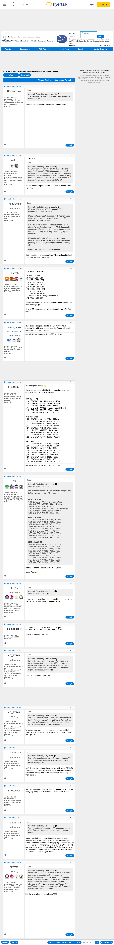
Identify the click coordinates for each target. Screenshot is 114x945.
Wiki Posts (44, 49)
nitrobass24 (13, 386)
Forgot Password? (105, 45)
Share (14, 942)
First (51, 942)
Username (72, 33)
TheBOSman (14, 203)
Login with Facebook (61, 39)
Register (72, 45)
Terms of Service (100, 72)
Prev (58, 942)
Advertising (96, 70)
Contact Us (82, 70)
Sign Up (104, 4)
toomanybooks (14, 327)
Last (78, 942)
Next (71, 942)
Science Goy (14, 91)
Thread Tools (44, 80)
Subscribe (25, 75)
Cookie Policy (105, 70)
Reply (11, 75)
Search (81, 49)
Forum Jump (106, 942)
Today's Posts (63, 49)
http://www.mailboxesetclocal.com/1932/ (41, 894)
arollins (14, 160)
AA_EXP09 (14, 655)
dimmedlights (14, 628)
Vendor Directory (100, 49)
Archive (89, 70)
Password (72, 36)
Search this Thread (63, 80)
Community (25, 49)
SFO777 (14, 588)
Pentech (14, 273)
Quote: (29, 90)
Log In (91, 4)
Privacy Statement (88, 72)
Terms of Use (106, 39)
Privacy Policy (76, 41)
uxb (14, 481)
